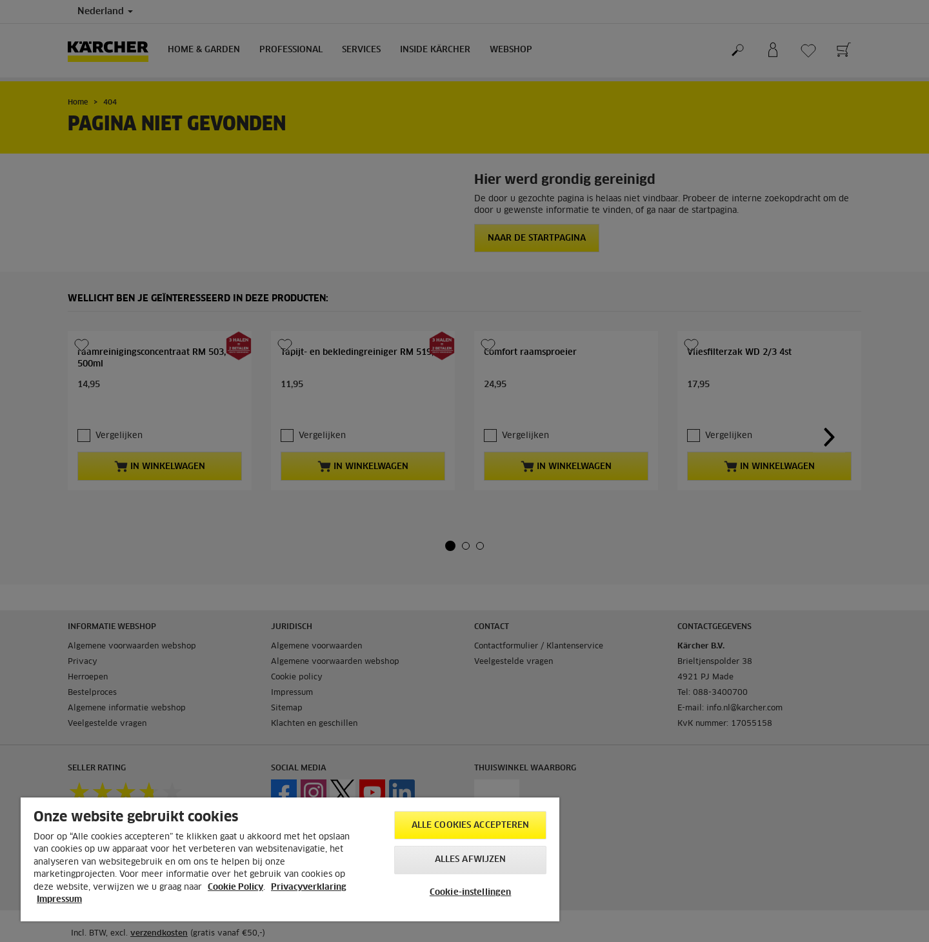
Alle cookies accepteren (471, 825)
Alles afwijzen (470, 860)
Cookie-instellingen (470, 892)
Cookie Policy (235, 887)
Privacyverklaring (308, 887)
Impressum (59, 900)
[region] (290, 859)
